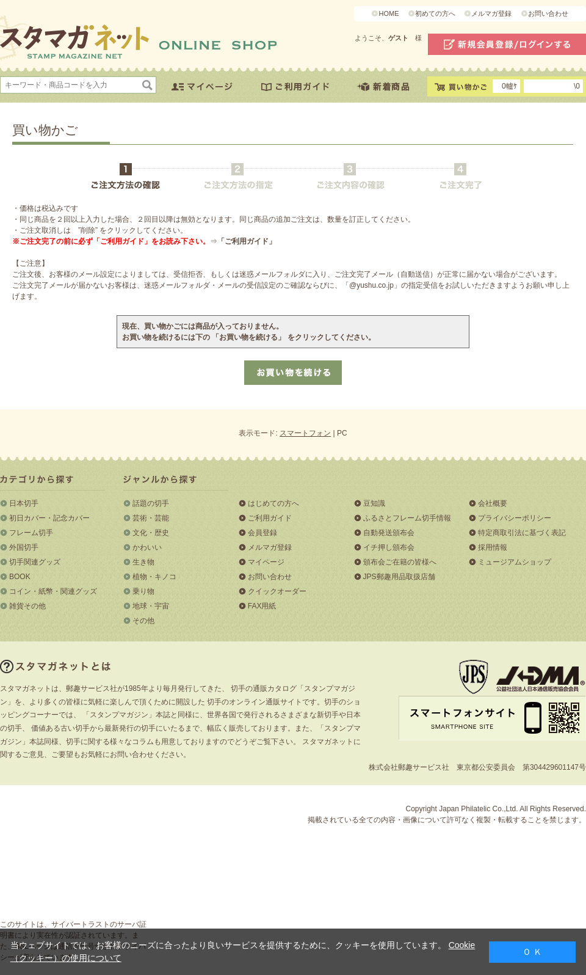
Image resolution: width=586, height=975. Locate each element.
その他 (143, 620)
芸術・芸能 (150, 518)
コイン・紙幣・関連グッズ (53, 591)
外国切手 (23, 547)
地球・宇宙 (150, 606)
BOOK (20, 576)
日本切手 (23, 503)
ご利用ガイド (270, 518)
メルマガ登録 (491, 13)
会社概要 (492, 503)
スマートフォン (305, 433)
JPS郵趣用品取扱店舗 (399, 576)
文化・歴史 (150, 532)
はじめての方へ (273, 503)
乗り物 (143, 591)
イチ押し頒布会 (388, 547)
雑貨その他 (27, 606)
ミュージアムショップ (514, 562)
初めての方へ (435, 13)
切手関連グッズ (34, 562)
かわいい (147, 547)
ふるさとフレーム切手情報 (407, 518)
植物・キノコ (154, 576)
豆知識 (374, 503)
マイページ (266, 562)
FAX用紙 (262, 606)
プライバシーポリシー (514, 518)
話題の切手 (150, 503)
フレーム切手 (31, 532)
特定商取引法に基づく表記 (522, 532)
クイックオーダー (277, 591)
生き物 (143, 562)
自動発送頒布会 (388, 532)
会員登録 (262, 532)
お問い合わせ (548, 13)
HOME (388, 13)
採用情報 (492, 547)
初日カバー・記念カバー (49, 518)
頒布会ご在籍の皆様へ (399, 562)
